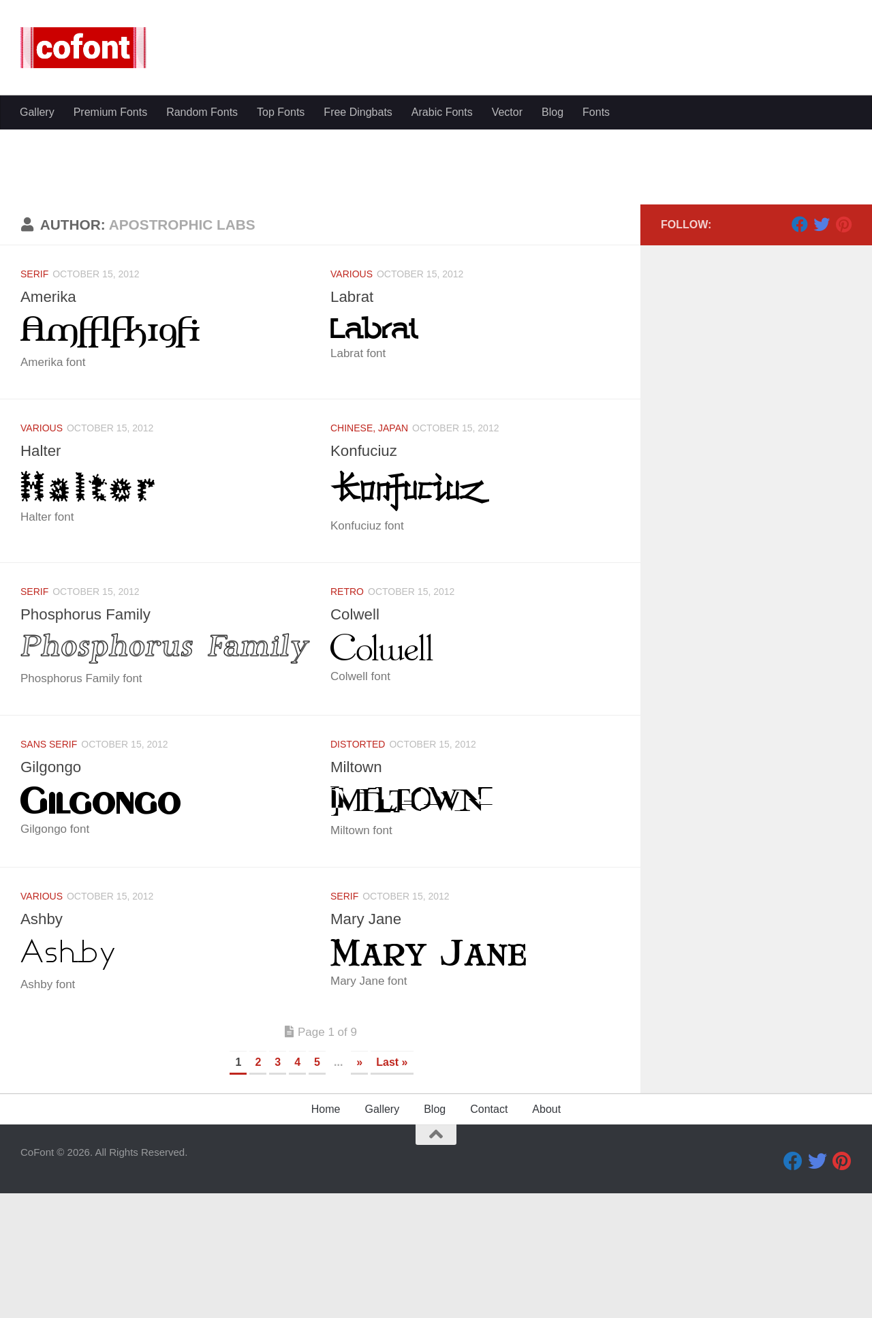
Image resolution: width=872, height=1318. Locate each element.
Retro (347, 721)
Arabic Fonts (442, 112)
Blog (552, 112)
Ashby (42, 1048)
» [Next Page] (359, 1191)
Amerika (50, 426)
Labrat (353, 426)
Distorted (357, 873)
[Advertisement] (436, 231)
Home (326, 1238)
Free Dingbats (358, 112)
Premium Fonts (110, 112)
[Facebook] (800, 354)
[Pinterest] (843, 354)
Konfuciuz (365, 580)
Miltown (357, 896)
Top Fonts (281, 112)
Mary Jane (367, 1048)
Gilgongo (52, 896)
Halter (41, 580)
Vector (507, 112)
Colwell (356, 743)
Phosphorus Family (89, 743)
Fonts (596, 112)
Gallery (37, 112)
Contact (489, 1238)
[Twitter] (821, 354)
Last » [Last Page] (391, 1191)
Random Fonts (202, 112)
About (546, 1238)
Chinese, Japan (369, 557)
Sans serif (48, 873)
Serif (34, 403)
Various (351, 403)
